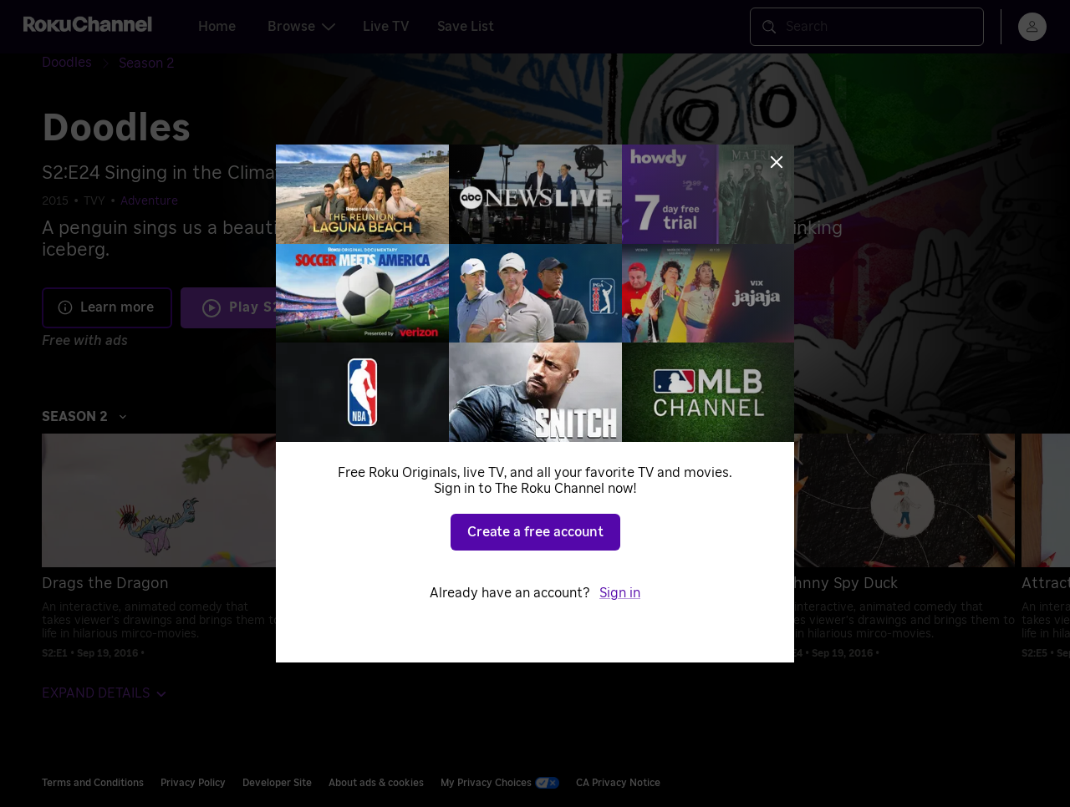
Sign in (619, 593)
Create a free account (535, 532)
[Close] (776, 162)
